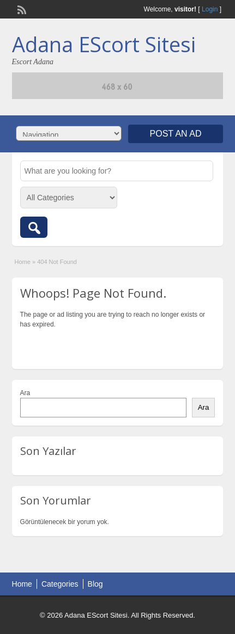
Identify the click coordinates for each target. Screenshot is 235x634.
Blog (95, 584)
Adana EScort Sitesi (104, 44)
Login (210, 9)
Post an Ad (176, 133)
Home (23, 261)
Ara (25, 393)
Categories (60, 584)
